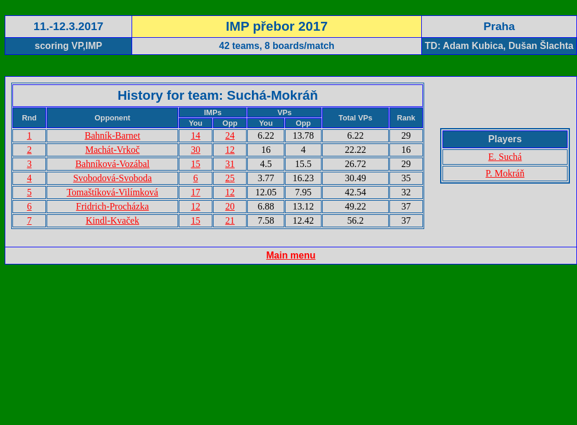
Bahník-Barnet (112, 135)
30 (196, 150)
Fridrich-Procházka (112, 206)
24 (230, 135)
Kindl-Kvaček (112, 220)
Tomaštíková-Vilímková (112, 192)
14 (196, 135)
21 (230, 220)
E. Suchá (505, 157)
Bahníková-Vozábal (113, 164)
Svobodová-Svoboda (112, 178)
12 (230, 150)
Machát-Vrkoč (112, 150)
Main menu (291, 255)
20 (230, 206)
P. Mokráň (505, 173)
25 (230, 178)
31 (230, 164)
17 (196, 192)
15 (196, 164)
